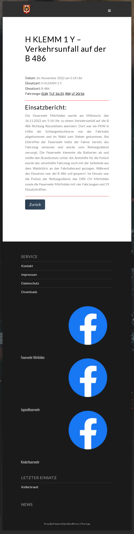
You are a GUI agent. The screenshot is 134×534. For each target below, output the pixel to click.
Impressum (29, 274)
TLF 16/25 (56, 93)
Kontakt (27, 266)
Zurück (35, 204)
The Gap (85, 523)
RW (67, 93)
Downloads (29, 292)
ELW (44, 93)
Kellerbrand (29, 487)
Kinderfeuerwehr (30, 462)
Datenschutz (30, 283)
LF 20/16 (78, 93)
